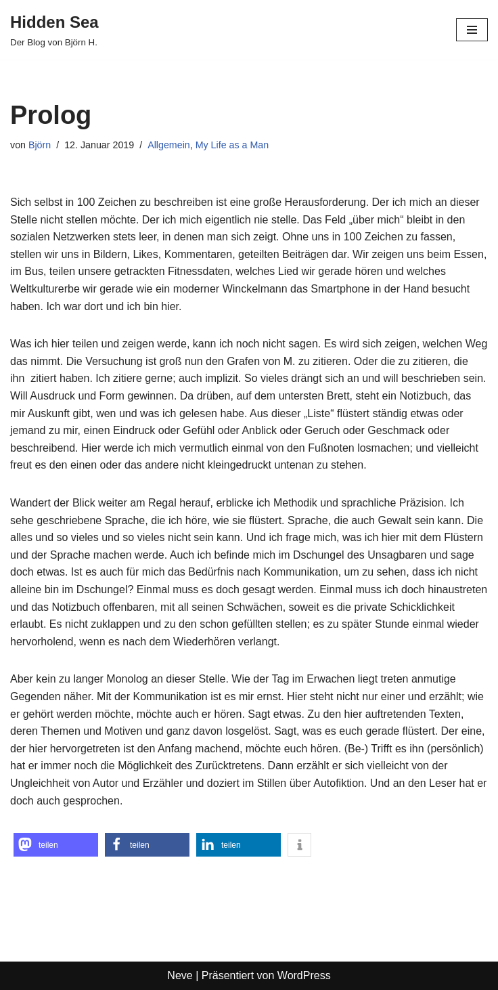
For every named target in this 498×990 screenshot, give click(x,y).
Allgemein (170, 144)
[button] (56, 845)
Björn (39, 144)
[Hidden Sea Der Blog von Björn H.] (54, 29)
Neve (179, 975)
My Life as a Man (234, 144)
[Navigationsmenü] (472, 29)
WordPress (304, 975)
